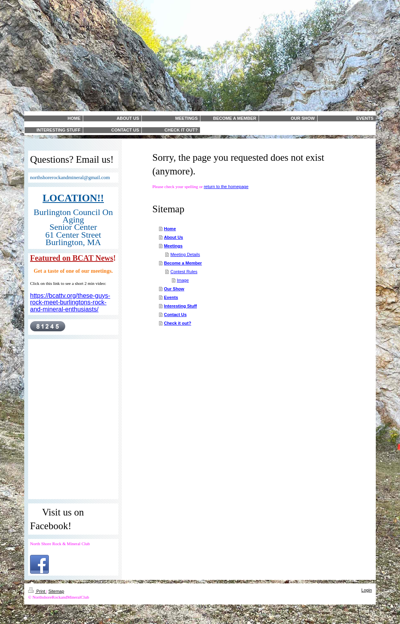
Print (37, 591)
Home (170, 228)
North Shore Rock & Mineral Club (60, 543)
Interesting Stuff (180, 306)
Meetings (173, 246)
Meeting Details (185, 254)
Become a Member (183, 263)
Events (171, 297)
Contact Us (175, 314)
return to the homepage (226, 186)
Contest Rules (183, 271)
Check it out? (177, 323)
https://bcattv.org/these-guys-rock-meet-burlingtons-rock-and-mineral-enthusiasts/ (70, 302)
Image (183, 280)
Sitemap (56, 591)
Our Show (174, 288)
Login (366, 590)
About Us (173, 237)
